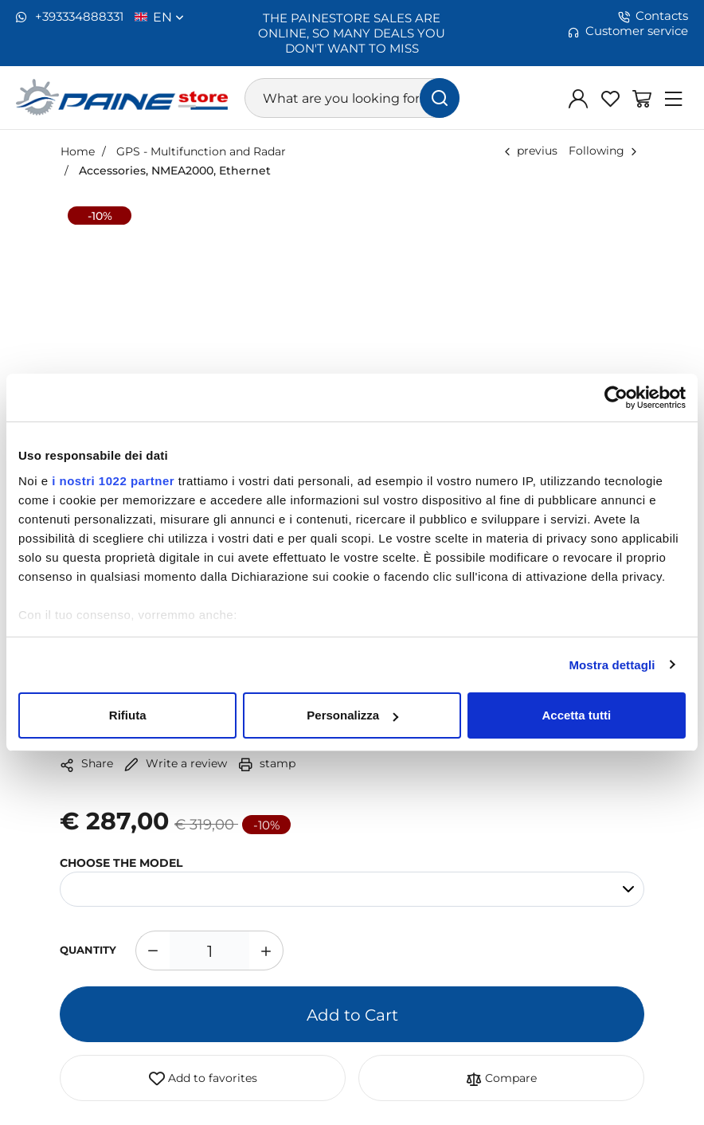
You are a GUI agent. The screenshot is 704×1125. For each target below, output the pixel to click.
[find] (440, 98)
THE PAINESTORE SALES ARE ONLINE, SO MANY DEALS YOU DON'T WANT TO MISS (351, 32)
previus (537, 150)
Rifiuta (128, 715)
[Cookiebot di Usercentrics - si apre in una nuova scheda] (616, 398)
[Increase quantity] (266, 950)
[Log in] (578, 98)
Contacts (653, 16)
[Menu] (673, 98)
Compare (501, 1079)
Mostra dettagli (612, 665)
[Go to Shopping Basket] (641, 98)
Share (86, 763)
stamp (266, 763)
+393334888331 (69, 17)
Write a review (175, 763)
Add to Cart (352, 1014)
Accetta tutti (576, 715)
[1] (209, 950)
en (168, 17)
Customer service (628, 31)
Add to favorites (203, 1079)
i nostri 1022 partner (113, 481)
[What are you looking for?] (352, 98)
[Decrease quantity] (152, 950)
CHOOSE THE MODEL (121, 862)
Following (596, 150)
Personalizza (352, 715)
